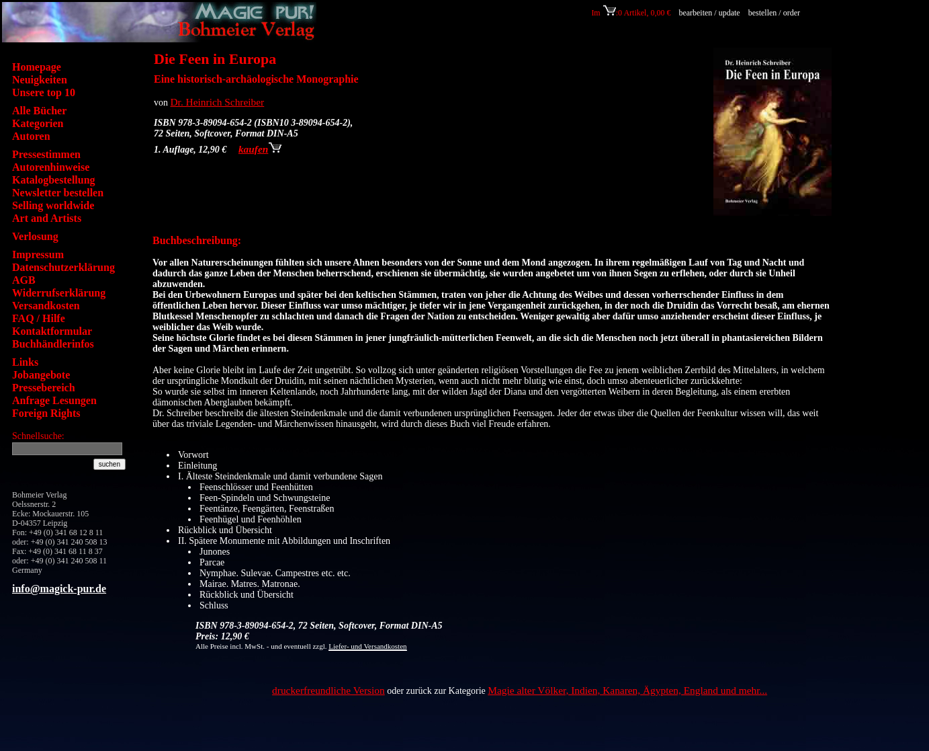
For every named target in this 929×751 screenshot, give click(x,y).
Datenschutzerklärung (63, 267)
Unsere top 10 (43, 92)
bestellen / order (775, 12)
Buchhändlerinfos (53, 344)
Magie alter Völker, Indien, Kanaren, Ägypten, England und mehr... (627, 690)
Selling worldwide (53, 205)
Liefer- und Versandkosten (367, 646)
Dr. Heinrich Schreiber (218, 102)
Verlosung (35, 236)
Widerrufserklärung (58, 293)
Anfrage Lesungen (54, 400)
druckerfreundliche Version (328, 690)
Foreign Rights (46, 413)
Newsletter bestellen (57, 192)
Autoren (31, 136)
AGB (24, 280)
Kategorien (37, 123)
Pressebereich (43, 387)
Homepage (36, 67)
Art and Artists (46, 218)
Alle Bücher (39, 110)
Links (25, 362)
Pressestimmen (46, 154)
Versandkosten (46, 305)
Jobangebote (41, 375)
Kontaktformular (52, 331)
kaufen (259, 149)
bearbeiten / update (709, 12)
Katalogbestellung (53, 180)
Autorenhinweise (50, 167)
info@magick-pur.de (59, 588)
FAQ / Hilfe (38, 318)
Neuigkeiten (39, 79)
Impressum (38, 254)
